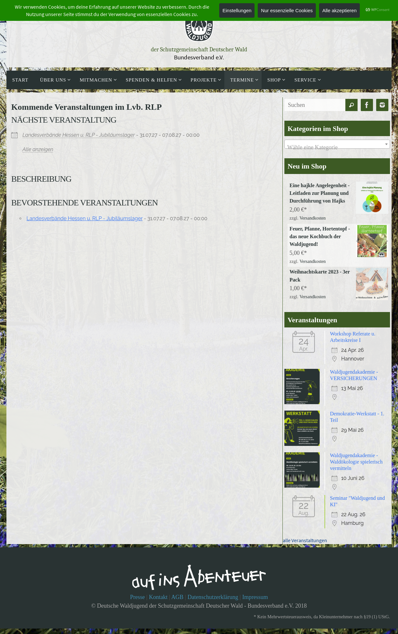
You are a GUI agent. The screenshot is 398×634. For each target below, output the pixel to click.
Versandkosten (312, 220)
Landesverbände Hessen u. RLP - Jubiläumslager (78, 135)
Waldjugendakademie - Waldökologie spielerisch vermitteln (359, 470)
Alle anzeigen (37, 149)
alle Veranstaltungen (305, 549)
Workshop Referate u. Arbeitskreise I (355, 344)
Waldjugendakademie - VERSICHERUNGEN (356, 383)
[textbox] (337, 147)
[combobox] (337, 144)
